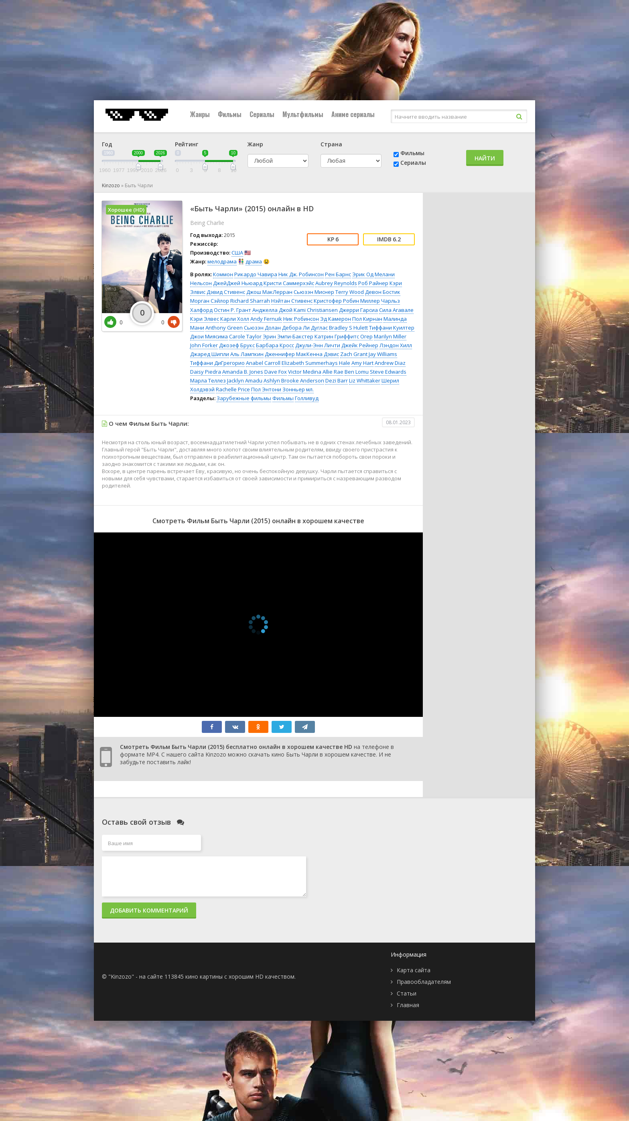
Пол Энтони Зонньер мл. (282, 389)
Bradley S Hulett (348, 327)
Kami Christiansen (316, 310)
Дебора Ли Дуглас (305, 327)
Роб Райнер (373, 283)
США (237, 252)
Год (107, 144)
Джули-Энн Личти (317, 345)
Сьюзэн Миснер (314, 291)
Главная (408, 1005)
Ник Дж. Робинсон (301, 274)
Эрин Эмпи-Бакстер (288, 336)
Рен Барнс (338, 274)
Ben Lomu (357, 371)
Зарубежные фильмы (244, 398)
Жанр (255, 144)
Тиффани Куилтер (391, 327)
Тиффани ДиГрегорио (217, 362)
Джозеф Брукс (237, 345)
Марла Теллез (208, 380)
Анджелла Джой (272, 310)
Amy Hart (362, 362)
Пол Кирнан (367, 318)
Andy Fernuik (266, 318)
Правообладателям (424, 981)
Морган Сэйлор (209, 300)
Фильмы (229, 114)
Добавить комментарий (149, 910)
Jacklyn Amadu (244, 380)
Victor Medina (304, 371)
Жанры (200, 114)
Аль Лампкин (247, 354)
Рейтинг (186, 144)
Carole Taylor (245, 336)
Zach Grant (353, 354)
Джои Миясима (209, 336)
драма (254, 261)
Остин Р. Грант (232, 310)
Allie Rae (333, 371)
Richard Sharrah (250, 300)
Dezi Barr (336, 380)
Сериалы (262, 114)
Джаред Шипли (209, 354)
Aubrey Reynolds (336, 283)
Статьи (406, 993)
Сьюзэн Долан (262, 327)
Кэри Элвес (204, 318)
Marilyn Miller (390, 336)
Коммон (223, 274)
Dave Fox (275, 371)
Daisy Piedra (205, 371)
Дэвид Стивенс (226, 291)
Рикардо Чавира (255, 274)
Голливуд (307, 398)
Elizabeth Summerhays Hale (316, 362)
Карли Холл (234, 318)
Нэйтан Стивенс (291, 300)
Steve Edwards (388, 371)
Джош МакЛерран (269, 291)
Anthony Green (224, 327)
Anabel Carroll (263, 362)
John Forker (204, 345)
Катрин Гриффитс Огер (343, 336)
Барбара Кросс (275, 345)
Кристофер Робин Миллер (347, 300)
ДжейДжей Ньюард (237, 283)
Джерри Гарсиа (358, 310)
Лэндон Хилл (395, 345)
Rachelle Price (233, 389)
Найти (485, 158)
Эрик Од (362, 274)
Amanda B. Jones (242, 371)
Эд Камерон (335, 318)
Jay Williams (383, 354)
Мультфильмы (302, 114)
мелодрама (222, 261)
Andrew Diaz (390, 362)
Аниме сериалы (353, 114)
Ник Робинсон (301, 318)
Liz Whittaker (364, 380)
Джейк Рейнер (359, 345)
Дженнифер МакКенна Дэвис (302, 354)
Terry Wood (349, 291)
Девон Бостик (382, 291)
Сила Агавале (396, 310)
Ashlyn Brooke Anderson (294, 380)
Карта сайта (413, 970)
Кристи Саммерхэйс (289, 283)
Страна (331, 144)
